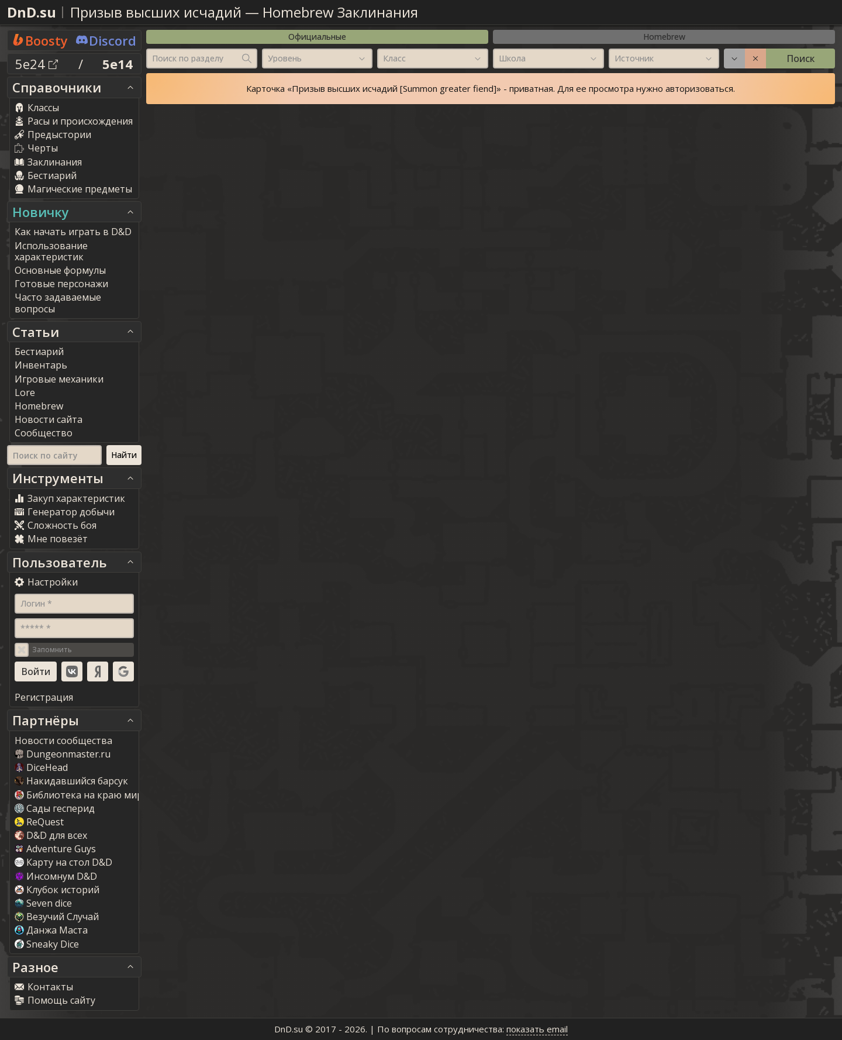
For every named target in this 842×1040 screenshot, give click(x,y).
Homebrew (664, 36)
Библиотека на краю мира (81, 794)
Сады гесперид (55, 808)
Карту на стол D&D (63, 862)
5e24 (36, 63)
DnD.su (31, 12)
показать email (537, 1029)
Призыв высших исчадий (155, 12)
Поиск (800, 58)
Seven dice (43, 903)
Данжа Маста (51, 930)
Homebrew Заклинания (340, 12)
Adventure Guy (55, 848)
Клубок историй (57, 889)
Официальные (317, 36)
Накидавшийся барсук (71, 780)
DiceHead (41, 767)
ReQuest (39, 821)
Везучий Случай (57, 916)
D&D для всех (51, 835)
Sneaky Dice (47, 944)
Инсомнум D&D (56, 876)
